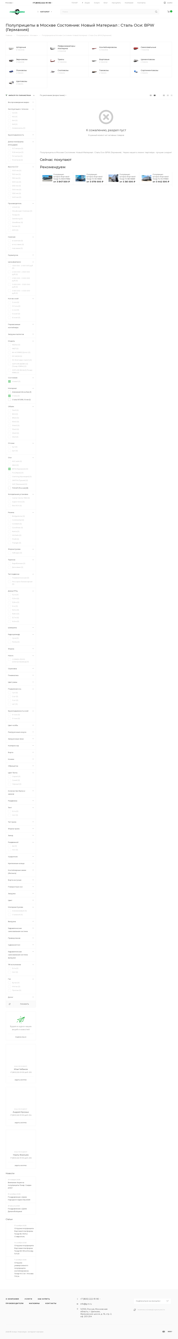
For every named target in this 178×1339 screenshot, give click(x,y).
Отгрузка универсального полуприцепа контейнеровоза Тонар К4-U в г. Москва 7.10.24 (23, 1269)
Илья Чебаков (21, 1069)
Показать (24, 1004)
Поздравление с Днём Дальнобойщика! (17, 1210)
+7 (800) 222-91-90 (89, 1299)
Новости (10, 1173)
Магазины (34, 1303)
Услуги (28, 1299)
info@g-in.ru (86, 1304)
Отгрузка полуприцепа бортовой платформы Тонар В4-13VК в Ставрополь (24, 1232)
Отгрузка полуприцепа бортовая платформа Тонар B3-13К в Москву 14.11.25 (24, 1250)
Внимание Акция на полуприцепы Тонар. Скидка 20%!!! (19, 1185)
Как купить (44, 1299)
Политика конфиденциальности (151, 1310)
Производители (14, 1303)
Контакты (50, 1303)
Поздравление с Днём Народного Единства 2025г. (19, 1198)
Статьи (9, 1219)
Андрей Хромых (21, 1112)
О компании (12, 1299)
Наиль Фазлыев (21, 1155)
